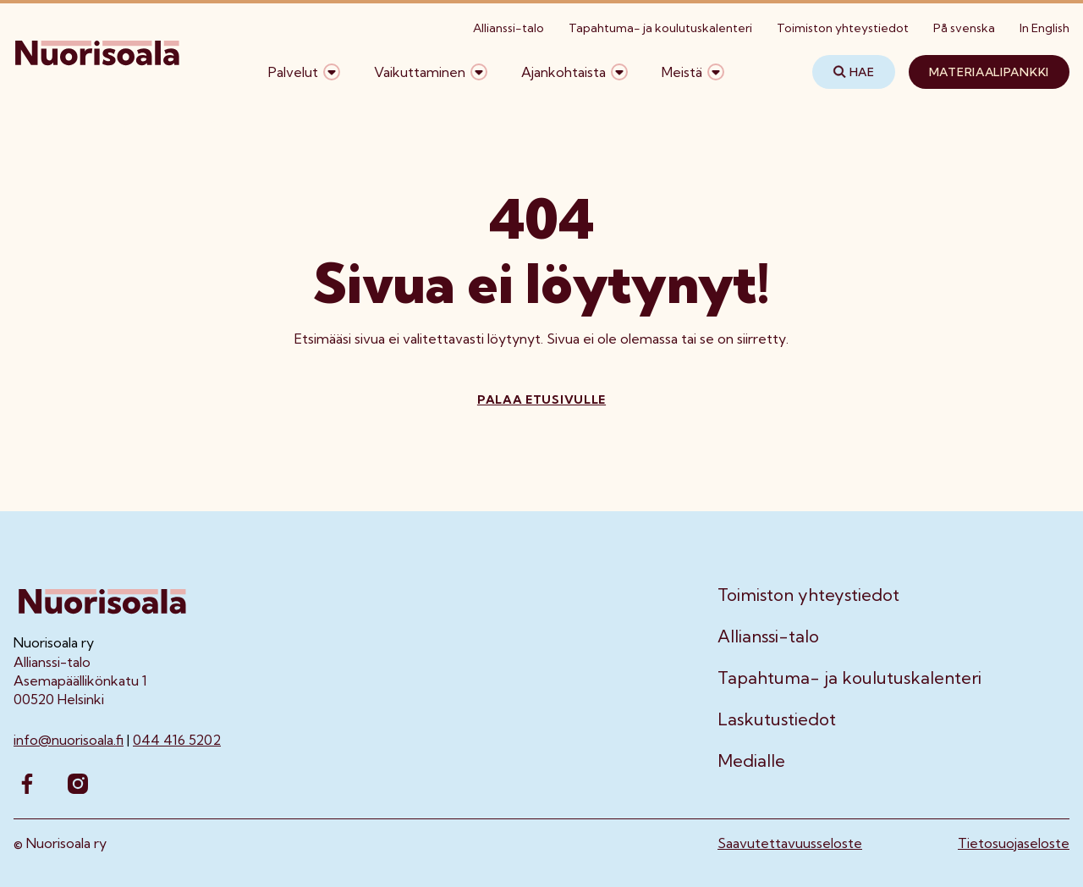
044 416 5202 (177, 739)
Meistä (682, 71)
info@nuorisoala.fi (69, 739)
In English (1044, 28)
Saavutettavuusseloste (789, 843)
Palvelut (293, 71)
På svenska (964, 28)
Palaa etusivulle (541, 399)
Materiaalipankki (989, 72)
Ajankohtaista (563, 71)
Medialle (751, 761)
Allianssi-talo (508, 28)
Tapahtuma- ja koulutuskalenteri (660, 28)
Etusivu (36, 124)
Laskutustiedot (776, 719)
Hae (854, 72)
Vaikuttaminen (419, 71)
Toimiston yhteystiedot (843, 28)
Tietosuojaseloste (1013, 843)
